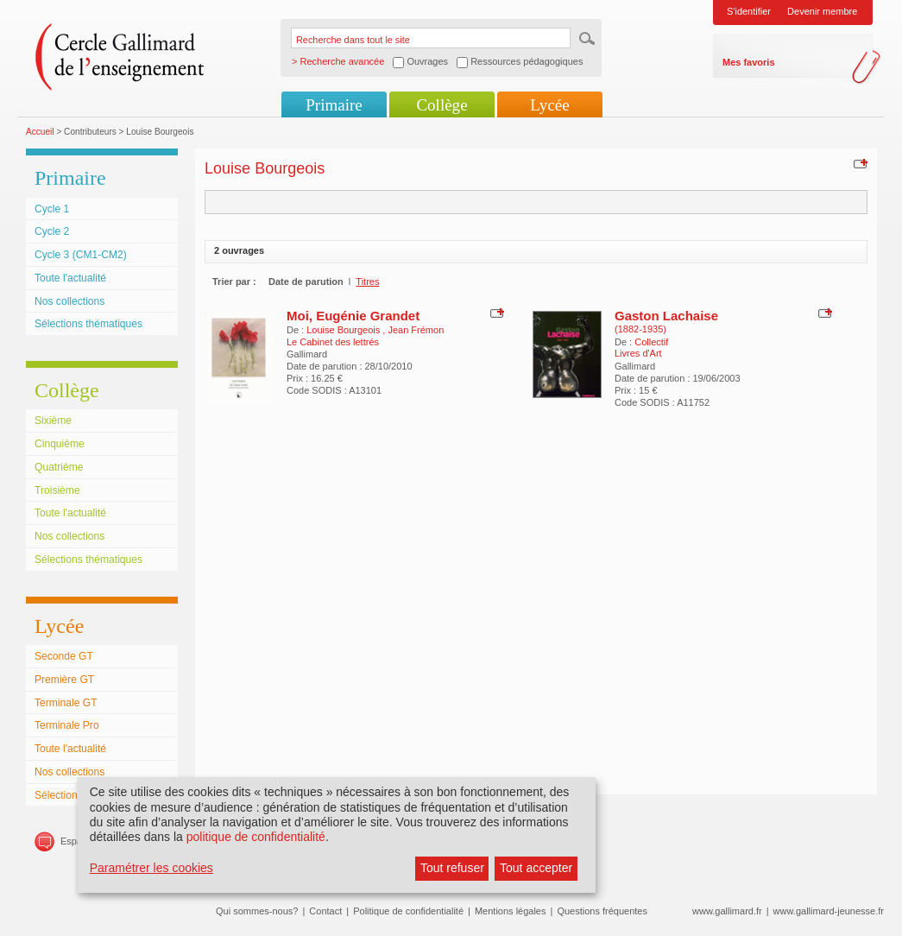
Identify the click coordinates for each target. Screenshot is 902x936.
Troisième (57, 490)
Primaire (334, 105)
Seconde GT (64, 656)
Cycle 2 (52, 231)
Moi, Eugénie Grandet (353, 315)
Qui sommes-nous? (257, 911)
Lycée (549, 105)
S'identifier (749, 11)
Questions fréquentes (602, 911)
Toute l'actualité (70, 278)
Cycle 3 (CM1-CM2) (81, 255)
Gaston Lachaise (666, 315)
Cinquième (60, 444)
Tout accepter (536, 868)
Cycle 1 (52, 209)
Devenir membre (822, 11)
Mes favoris (748, 62)
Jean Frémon (416, 330)
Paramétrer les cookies (151, 868)
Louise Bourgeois (344, 330)
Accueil (40, 131)
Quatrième (59, 467)
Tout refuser (452, 868)
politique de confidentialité (255, 837)
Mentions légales (510, 911)
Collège (441, 105)
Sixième (53, 420)
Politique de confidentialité (408, 911)
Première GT (64, 680)
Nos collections (69, 301)
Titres (367, 281)
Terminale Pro (67, 725)
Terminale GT (66, 703)
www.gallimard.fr (727, 911)
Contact (325, 911)
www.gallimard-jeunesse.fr (828, 911)
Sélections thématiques (88, 324)
